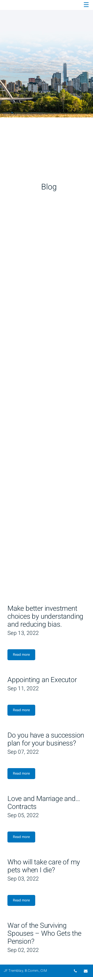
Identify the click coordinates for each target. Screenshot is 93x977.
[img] (46, 58)
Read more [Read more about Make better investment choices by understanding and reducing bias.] (21, 654)
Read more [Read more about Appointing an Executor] (21, 710)
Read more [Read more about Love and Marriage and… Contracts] (21, 836)
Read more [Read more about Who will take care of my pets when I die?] (21, 900)
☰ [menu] (86, 5)
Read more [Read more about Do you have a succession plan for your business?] (21, 773)
